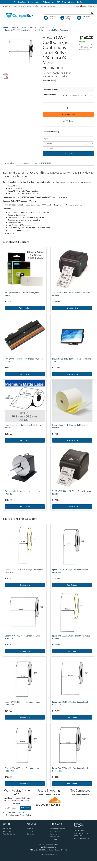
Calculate (68, 153)
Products (7, 6)
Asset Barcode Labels (81, 833)
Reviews (42, 163)
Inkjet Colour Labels (18, 27)
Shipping (35, 6)
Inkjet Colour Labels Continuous (41, 27)
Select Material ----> (50, 95)
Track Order (7, 831)
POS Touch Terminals (81, 836)
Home (29, 6)
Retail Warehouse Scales (82, 838)
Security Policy (55, 837)
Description (9, 163)
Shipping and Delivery (57, 829)
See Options (25, 585)
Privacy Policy (25, 815)
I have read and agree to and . (17, 813)
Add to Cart (68, 114)
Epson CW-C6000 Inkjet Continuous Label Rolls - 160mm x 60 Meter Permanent (36, 30)
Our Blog (30, 831)
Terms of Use (54, 839)
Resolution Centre (9, 834)
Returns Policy (55, 831)
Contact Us (51, 6)
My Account (7, 829)
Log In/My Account (20, 6)
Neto (55, 854)
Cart (81, 6)
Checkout (90, 6)
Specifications (24, 163)
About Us (43, 6)
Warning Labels (79, 830)
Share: (49, 81)
